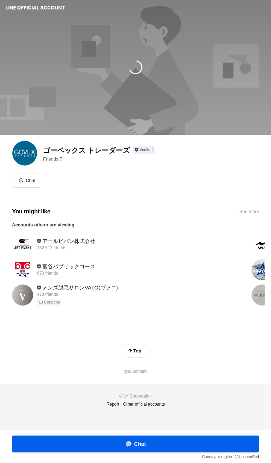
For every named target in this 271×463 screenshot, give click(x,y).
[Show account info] (144, 150)
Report (113, 404)
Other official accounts (144, 404)
